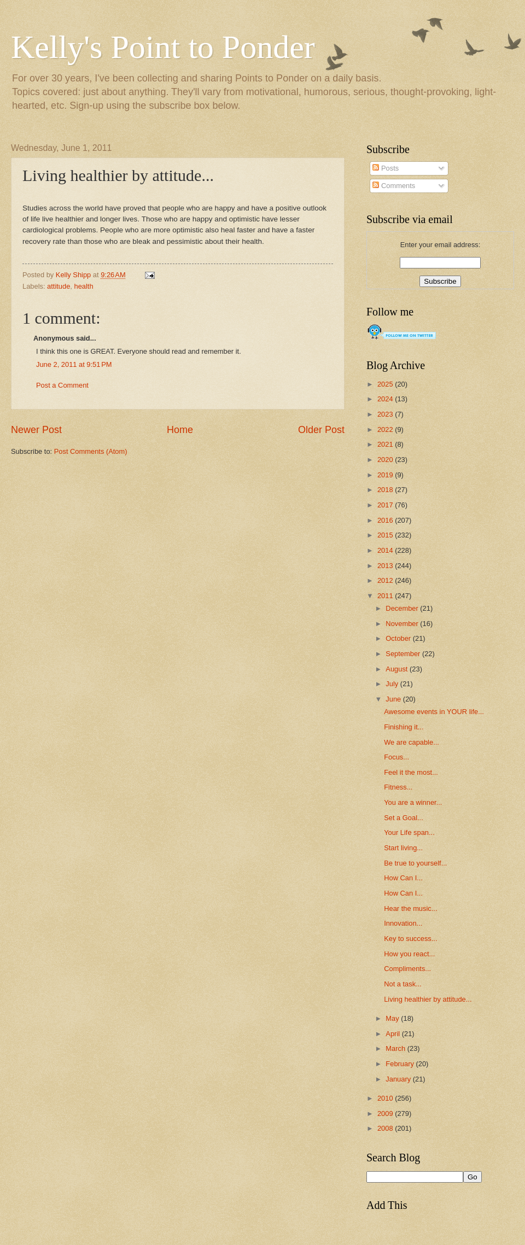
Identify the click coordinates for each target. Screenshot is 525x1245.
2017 (386, 505)
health (84, 286)
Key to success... (410, 938)
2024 (386, 399)
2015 (386, 535)
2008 (386, 1128)
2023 (386, 414)
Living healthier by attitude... (427, 999)
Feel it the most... (411, 772)
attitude (58, 286)
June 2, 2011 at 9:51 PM (74, 364)
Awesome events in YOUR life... (434, 712)
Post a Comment (62, 385)
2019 (386, 475)
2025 (386, 384)
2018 (386, 490)
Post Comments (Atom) (90, 451)
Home (180, 429)
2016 (386, 520)
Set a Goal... (403, 818)
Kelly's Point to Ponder (163, 47)
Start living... (403, 848)
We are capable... (411, 742)
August (398, 669)
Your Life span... (409, 832)
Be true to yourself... (415, 863)
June (394, 699)
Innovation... (403, 923)
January (399, 1079)
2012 (386, 580)
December (403, 608)
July (393, 684)
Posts (385, 168)
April (393, 1034)
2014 (386, 550)
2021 (386, 444)
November (403, 623)
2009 (386, 1113)
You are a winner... (413, 802)
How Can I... (403, 878)
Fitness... (398, 787)
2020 (386, 459)
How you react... (409, 954)
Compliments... (407, 969)
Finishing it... (403, 727)
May (393, 1018)
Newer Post (36, 429)
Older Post (321, 429)
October (399, 638)
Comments (393, 186)
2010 (386, 1098)
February (401, 1064)
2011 (386, 596)
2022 (386, 429)
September (404, 654)
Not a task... (403, 984)
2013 (386, 566)
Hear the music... (410, 908)
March (396, 1048)
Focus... (396, 757)
